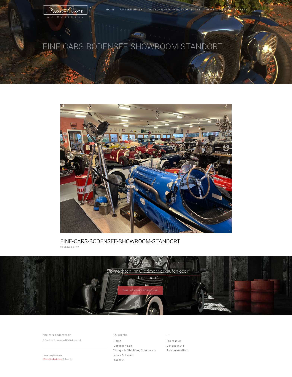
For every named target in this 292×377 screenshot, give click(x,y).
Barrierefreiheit (177, 350)
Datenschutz (175, 345)
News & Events (218, 9)
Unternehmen (131, 9)
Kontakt (242, 9)
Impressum (174, 340)
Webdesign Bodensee (52, 359)
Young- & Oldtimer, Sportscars (174, 9)
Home (110, 9)
